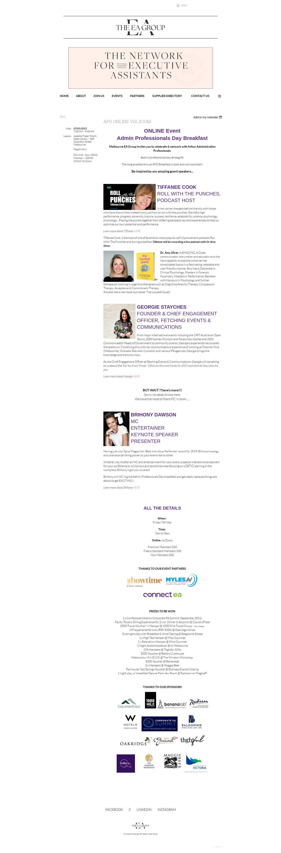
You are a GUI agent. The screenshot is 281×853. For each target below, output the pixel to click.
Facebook (114, 809)
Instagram (167, 809)
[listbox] (208, 117)
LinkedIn (144, 809)
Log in (184, 5)
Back (62, 116)
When (68, 128)
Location (67, 136)
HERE (137, 231)
